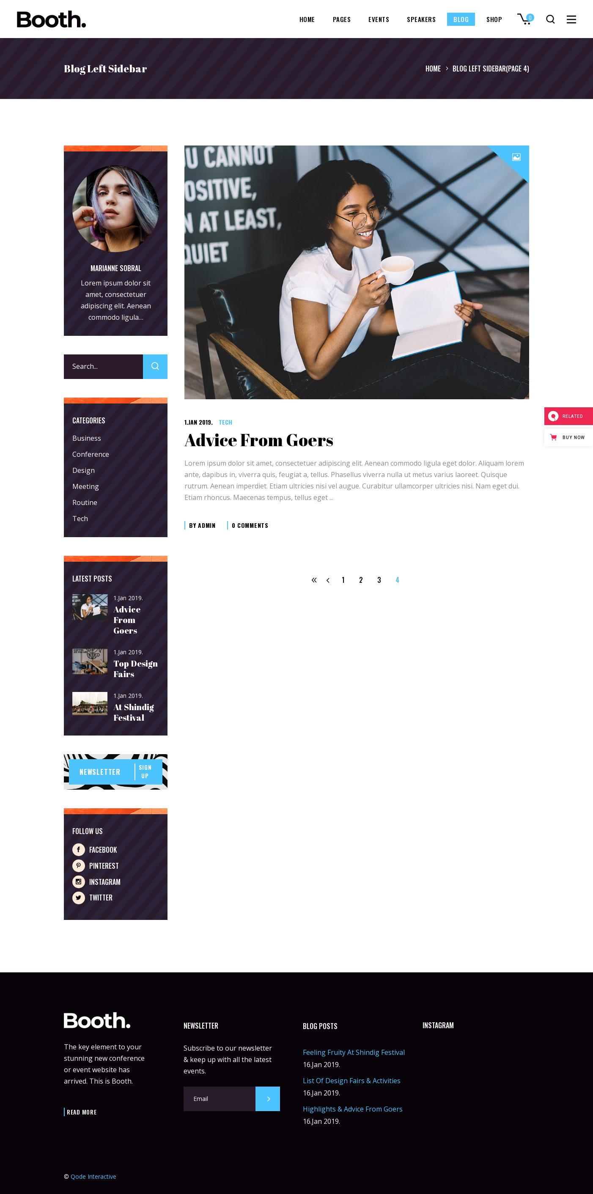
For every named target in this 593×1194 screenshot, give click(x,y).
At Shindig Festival (133, 712)
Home (433, 68)
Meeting (85, 486)
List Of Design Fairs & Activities (352, 1080)
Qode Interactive (93, 1176)
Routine (84, 502)
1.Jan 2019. (198, 421)
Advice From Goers (258, 439)
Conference (90, 454)
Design (83, 470)
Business (86, 438)
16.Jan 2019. (321, 1064)
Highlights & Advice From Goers (353, 1109)
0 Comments (250, 525)
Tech (225, 421)
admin (207, 525)
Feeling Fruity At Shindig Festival (354, 1052)
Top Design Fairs (135, 669)
